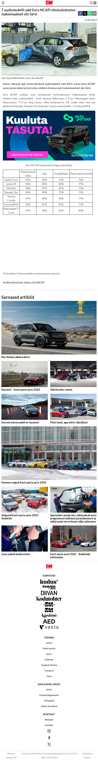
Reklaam (49, 719)
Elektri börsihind (49, 706)
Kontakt (49, 725)
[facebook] (80, 13)
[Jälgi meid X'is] (49, 744)
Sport (49, 654)
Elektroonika (49, 648)
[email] (94, 13)
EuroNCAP (38, 282)
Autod (49, 642)
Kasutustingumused (49, 695)
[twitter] (85, 13)
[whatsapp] (89, 13)
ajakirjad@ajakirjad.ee (57, 753)
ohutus (27, 282)
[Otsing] (91, 3)
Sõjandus (49, 659)
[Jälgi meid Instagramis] (49, 731)
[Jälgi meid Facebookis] (49, 738)
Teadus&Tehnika (49, 665)
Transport (49, 670)
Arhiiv (49, 689)
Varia (49, 676)
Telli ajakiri (49, 700)
